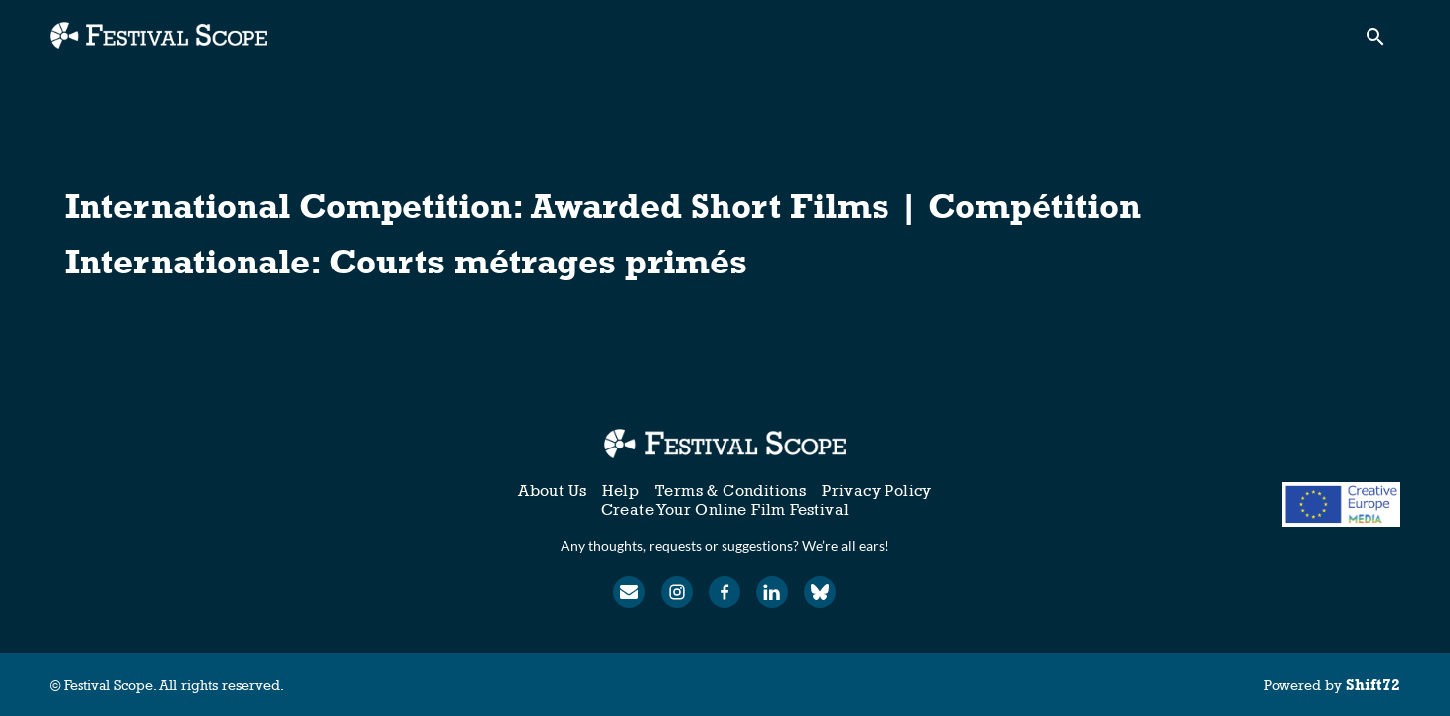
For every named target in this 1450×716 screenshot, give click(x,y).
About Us (552, 490)
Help (620, 490)
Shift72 (1373, 684)
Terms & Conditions (730, 490)
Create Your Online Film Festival (725, 509)
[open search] (1382, 41)
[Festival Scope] (725, 443)
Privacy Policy (877, 490)
